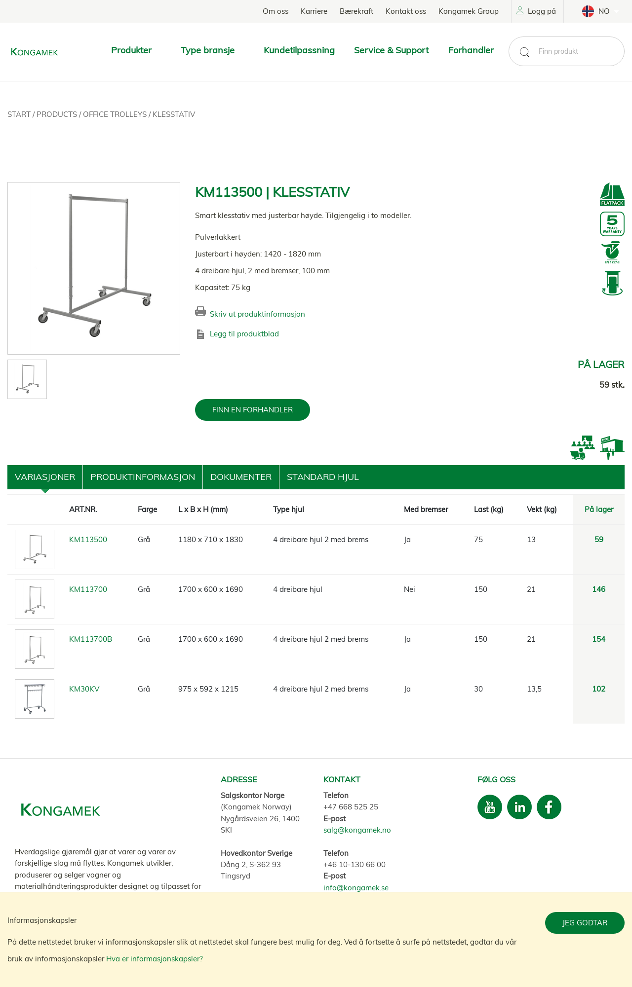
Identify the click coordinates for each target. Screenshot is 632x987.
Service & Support (391, 50)
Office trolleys (116, 114)
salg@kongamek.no (357, 830)
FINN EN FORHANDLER (252, 409)
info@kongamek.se (356, 887)
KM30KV (84, 689)
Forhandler (471, 50)
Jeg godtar (584, 922)
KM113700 (88, 589)
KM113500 (88, 539)
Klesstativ (174, 114)
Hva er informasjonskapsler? (154, 958)
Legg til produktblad (244, 333)
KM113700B (90, 639)
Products (58, 114)
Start (20, 114)
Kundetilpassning (299, 50)
